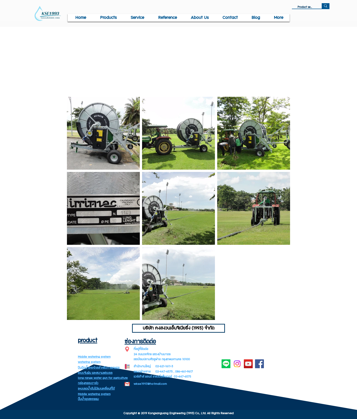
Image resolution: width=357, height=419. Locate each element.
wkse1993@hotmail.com (150, 384)
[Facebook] (259, 363)
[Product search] (305, 7)
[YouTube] (248, 363)
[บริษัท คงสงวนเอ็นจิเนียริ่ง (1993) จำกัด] (178, 328)
